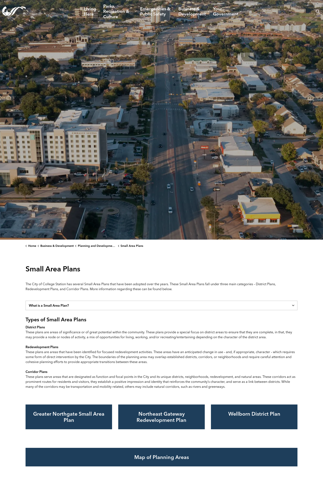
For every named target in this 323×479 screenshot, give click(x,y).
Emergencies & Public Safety (155, 11)
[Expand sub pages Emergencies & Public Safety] (174, 11)
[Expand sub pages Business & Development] (208, 11)
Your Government (225, 11)
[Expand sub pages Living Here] (98, 11)
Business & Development (192, 11)
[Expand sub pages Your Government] (240, 11)
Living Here (90, 11)
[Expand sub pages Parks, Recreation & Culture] (136, 11)
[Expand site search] (317, 11)
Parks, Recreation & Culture (116, 11)
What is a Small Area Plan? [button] (49, 305)
